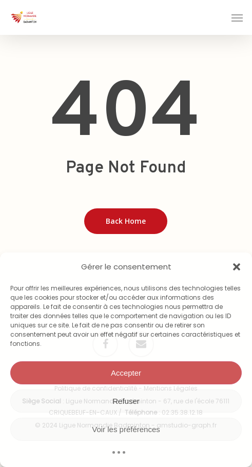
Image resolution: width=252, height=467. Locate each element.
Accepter (126, 372)
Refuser (126, 401)
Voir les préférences (126, 429)
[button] (236, 267)
